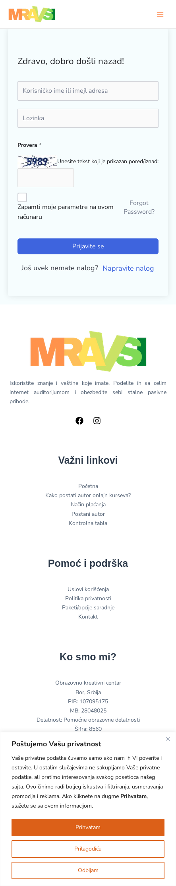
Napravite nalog (128, 268)
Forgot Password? (139, 207)
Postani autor (88, 514)
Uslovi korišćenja (88, 589)
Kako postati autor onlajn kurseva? (88, 495)
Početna (88, 486)
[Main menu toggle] (160, 14)
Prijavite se (88, 246)
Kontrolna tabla (88, 523)
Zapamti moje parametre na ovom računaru (65, 212)
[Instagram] (97, 421)
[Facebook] (79, 421)
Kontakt (88, 617)
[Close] (167, 739)
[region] (88, 809)
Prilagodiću (88, 849)
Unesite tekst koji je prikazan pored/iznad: (108, 161)
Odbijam (88, 870)
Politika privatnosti (88, 598)
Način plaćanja (88, 504)
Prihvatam (88, 827)
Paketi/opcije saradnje (88, 607)
